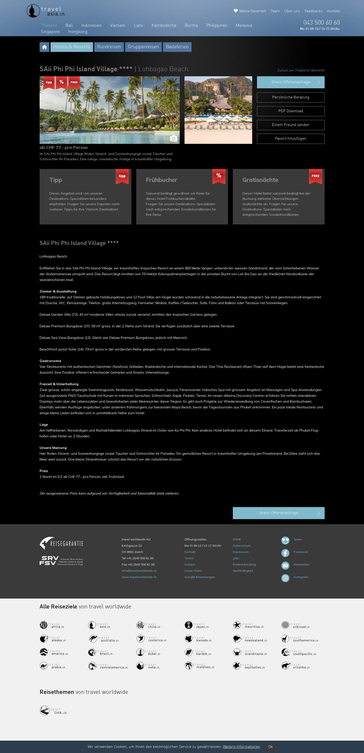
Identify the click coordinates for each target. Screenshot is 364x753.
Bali (69, 25)
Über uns (292, 11)
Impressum (241, 552)
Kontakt (333, 11)
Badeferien (177, 47)
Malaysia (244, 25)
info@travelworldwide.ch (139, 570)
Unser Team (193, 570)
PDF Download (290, 111)
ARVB (237, 539)
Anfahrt (190, 564)
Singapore (50, 32)
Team (275, 11)
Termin (189, 558)
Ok (270, 747)
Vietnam (118, 25)
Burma (191, 25)
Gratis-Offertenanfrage (296, 82)
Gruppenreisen (143, 47)
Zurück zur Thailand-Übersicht (301, 70)
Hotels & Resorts (71, 47)
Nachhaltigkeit (243, 570)
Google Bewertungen (200, 577)
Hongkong (77, 32)
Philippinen (216, 25)
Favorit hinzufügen (290, 139)
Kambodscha (163, 25)
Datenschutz (242, 545)
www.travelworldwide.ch (139, 577)
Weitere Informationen (241, 747)
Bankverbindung (244, 564)
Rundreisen (109, 47)
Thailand (49, 25)
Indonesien (91, 25)
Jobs (236, 558)
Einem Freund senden (290, 125)
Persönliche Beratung (290, 97)
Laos (138, 25)
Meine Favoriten (252, 11)
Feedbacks (313, 11)
